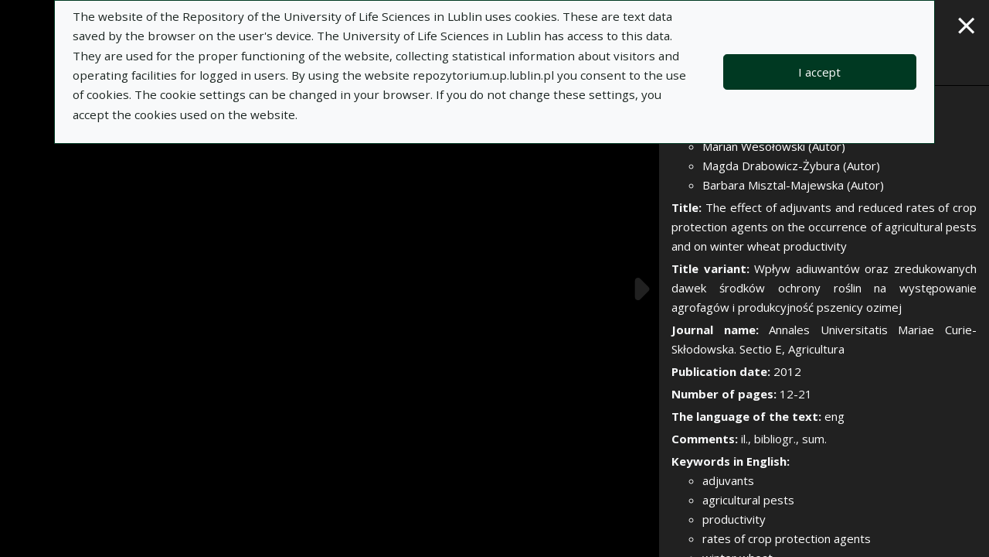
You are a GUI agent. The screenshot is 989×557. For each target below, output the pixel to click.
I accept (819, 72)
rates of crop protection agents (786, 538)
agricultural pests (748, 499)
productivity (734, 519)
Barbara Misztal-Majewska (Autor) (793, 185)
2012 (787, 371)
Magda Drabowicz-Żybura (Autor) (791, 165)
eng (834, 416)
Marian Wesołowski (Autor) (773, 146)
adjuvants (728, 480)
